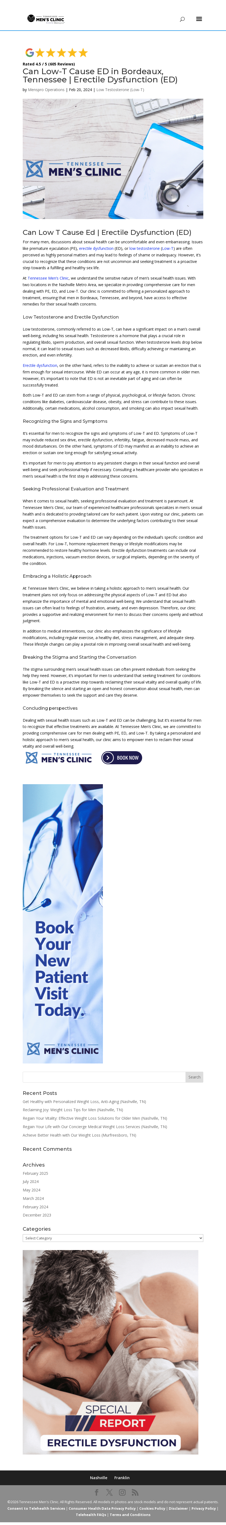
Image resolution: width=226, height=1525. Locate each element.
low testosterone (144, 240)
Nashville (98, 1469)
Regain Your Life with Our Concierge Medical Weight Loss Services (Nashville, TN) (95, 1118)
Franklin (122, 1469)
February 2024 (35, 1198)
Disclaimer (178, 1500)
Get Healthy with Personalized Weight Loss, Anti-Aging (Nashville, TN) (84, 1093)
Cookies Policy (152, 1500)
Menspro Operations (46, 81)
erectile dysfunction (96, 240)
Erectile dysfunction (40, 357)
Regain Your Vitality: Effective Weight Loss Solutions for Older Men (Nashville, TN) (95, 1110)
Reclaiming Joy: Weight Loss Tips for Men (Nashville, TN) (73, 1101)
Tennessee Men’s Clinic (48, 269)
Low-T (167, 240)
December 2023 (37, 1206)
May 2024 (31, 1181)
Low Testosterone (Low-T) (120, 81)
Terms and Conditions (130, 1506)
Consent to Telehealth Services (36, 1500)
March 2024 (33, 1190)
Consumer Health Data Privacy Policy (102, 1500)
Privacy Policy (204, 1500)
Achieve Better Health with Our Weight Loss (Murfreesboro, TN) (79, 1126)
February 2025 (35, 1165)
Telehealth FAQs (91, 1506)
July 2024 (31, 1173)
